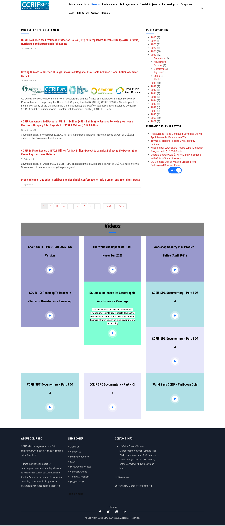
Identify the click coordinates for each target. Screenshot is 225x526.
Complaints (190, 4)
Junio (157, 76)
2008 (153, 122)
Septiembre (160, 69)
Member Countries (79, 457)
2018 (153, 87)
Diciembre (159, 59)
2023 (153, 45)
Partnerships (173, 4)
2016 (153, 94)
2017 (153, 90)
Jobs (71, 13)
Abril (156, 80)
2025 (153, 38)
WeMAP (96, 13)
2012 (153, 108)
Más (173, 171)
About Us (84, 4)
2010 (153, 115)
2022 (153, 48)
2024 (153, 41)
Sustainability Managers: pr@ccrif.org (133, 486)
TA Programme (130, 4)
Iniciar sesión (76, 494)
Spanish (106, 13)
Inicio (72, 4)
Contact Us (75, 452)
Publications (111, 4)
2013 (153, 104)
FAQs (72, 462)
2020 (153, 55)
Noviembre (160, 62)
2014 (153, 101)
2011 (153, 111)
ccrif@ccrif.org (122, 478)
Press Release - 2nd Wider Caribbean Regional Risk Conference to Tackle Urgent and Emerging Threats (80, 180)
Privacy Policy (77, 482)
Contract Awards (78, 472)
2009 (153, 118)
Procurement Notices (80, 467)
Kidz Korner (83, 13)
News (96, 4)
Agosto (158, 73)
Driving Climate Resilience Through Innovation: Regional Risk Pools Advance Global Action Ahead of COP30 (79, 74)
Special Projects (152, 4)
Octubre (158, 66)
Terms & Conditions (80, 477)
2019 (153, 83)
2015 (153, 97)
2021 (153, 52)
